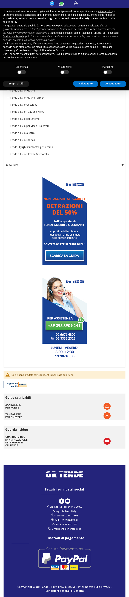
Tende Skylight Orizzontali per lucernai (31, 147)
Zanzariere (11, 164)
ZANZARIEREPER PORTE (13, 406)
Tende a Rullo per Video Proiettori (29, 125)
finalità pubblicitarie (13, 36)
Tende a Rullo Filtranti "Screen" (27, 97)
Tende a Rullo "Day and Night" (27, 111)
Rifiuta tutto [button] (86, 83)
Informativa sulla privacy (94, 587)
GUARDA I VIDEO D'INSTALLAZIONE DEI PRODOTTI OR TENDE (16, 441)
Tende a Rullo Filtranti (22, 90)
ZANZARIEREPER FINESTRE (13, 416)
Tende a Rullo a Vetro (22, 133)
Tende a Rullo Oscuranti (23, 104)
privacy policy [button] (105, 11)
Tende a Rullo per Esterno (25, 118)
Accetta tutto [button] (113, 83)
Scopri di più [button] (16, 83)
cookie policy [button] (10, 21)
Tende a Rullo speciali (22, 140)
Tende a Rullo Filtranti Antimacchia (30, 154)
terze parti (57, 25)
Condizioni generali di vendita (64, 590)
